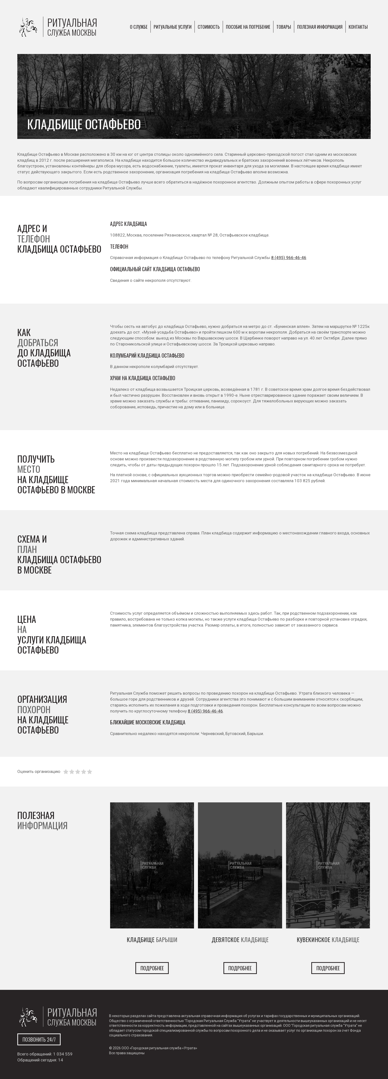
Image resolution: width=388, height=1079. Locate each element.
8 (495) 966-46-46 (288, 257)
